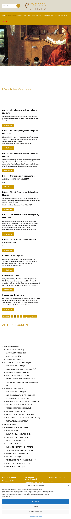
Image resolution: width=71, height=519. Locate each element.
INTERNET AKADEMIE (11, 15)
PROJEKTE (38, 15)
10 (28, 316)
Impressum (33, 516)
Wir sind (51, 481)
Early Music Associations (17, 434)
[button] (68, 485)
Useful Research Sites (16, 421)
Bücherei (9, 346)
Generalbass (11, 356)
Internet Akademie (13, 389)
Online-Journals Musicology (18, 411)
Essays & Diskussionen (16, 363)
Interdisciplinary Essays (17, 372)
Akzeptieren (35, 501)
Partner (8, 424)
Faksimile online (13, 444)
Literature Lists (13, 359)
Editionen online (13, 350)
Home (3, 15)
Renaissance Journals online (19, 414)
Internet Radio (12, 457)
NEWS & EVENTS (31, 15)
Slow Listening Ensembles (17, 463)
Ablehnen (35, 506)
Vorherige (6, 316)
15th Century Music (14, 366)
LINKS (52, 15)
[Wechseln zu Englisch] (3, 22)
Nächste (34, 316)
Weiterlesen (8, 125)
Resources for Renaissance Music (21, 418)
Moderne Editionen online (17, 408)
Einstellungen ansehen (35, 512)
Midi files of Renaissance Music (19, 460)
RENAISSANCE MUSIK (22, 15)
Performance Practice (16, 376)
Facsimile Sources (14, 353)
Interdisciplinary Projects (18, 405)
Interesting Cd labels (15, 453)
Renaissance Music (14, 428)
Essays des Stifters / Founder (19, 369)
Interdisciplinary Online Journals (21, 402)
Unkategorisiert (13, 466)
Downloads (11, 431)
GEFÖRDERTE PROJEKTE (61, 15)
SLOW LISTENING (46, 15)
